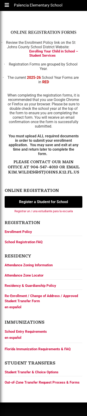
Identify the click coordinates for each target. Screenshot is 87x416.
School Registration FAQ (23, 242)
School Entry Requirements (26, 331)
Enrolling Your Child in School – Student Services (53, 53)
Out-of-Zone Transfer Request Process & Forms (42, 382)
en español (13, 307)
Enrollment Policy (18, 232)
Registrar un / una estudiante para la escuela (43, 211)
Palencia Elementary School (38, 6)
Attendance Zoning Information (29, 265)
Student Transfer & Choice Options (31, 372)
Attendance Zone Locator (24, 275)
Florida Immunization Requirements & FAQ (38, 349)
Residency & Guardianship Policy (30, 286)
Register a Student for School (43, 202)
